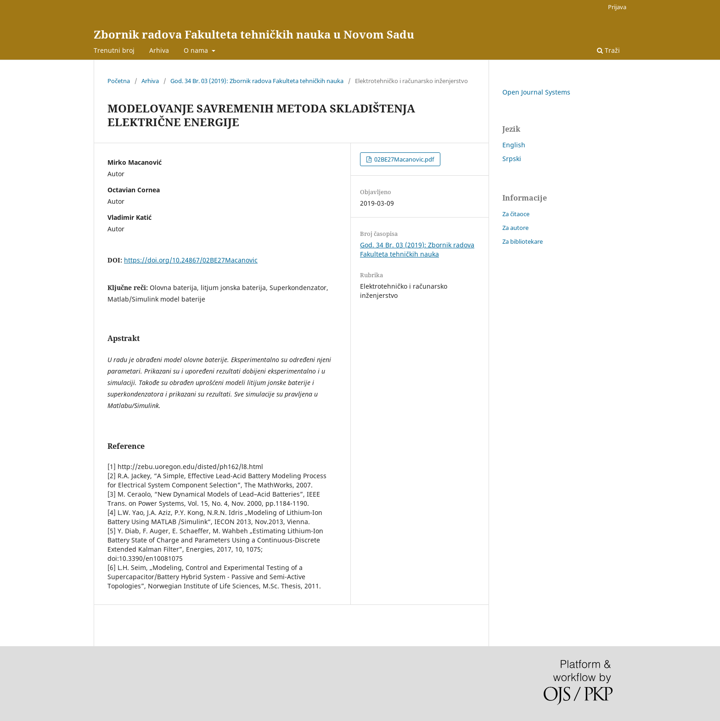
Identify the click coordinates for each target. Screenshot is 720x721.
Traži (608, 50)
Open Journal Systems (536, 92)
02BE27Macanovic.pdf (403, 159)
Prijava (617, 7)
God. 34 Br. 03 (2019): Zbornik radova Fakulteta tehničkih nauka (256, 81)
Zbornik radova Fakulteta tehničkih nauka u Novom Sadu (254, 34)
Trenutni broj (114, 50)
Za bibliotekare (522, 241)
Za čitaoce (515, 214)
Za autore (515, 228)
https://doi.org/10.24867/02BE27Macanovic (191, 260)
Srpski (511, 158)
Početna (118, 81)
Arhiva (159, 50)
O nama (197, 50)
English (513, 144)
